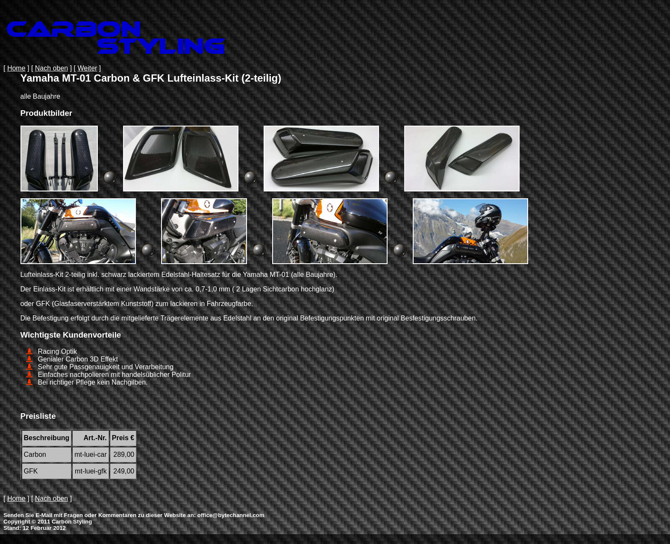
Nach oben (51, 68)
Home (16, 68)
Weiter (87, 68)
